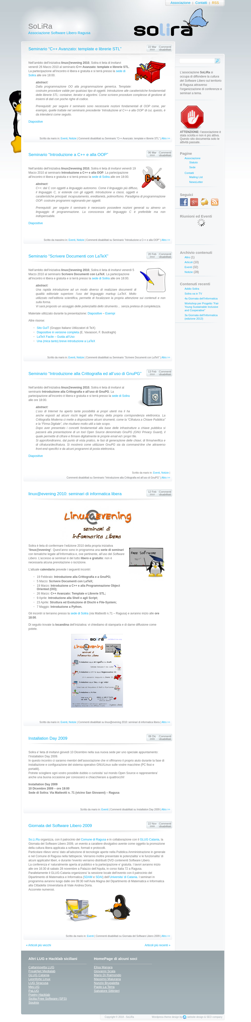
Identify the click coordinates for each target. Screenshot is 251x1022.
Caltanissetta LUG (41, 967)
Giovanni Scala (104, 971)
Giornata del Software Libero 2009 (60, 825)
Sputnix (33, 1002)
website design (195, 1017)
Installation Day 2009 (47, 738)
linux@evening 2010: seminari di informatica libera (75, 494)
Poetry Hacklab (39, 994)
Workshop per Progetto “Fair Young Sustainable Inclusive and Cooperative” (202, 307)
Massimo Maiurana (107, 979)
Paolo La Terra (104, 987)
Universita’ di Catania (123, 877)
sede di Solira (101, 177)
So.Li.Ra (34, 839)
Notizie (72, 138)
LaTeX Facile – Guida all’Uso (56, 336)
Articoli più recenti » (157, 945)
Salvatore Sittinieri (107, 991)
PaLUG (33, 991)
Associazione (180, 3)
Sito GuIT (43, 328)
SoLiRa (40, 26)
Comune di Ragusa (93, 839)
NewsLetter (196, 182)
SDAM (88, 877)
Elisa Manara (103, 967)
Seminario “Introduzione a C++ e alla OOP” (68, 154)
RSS (215, 3)
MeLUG (33, 987)
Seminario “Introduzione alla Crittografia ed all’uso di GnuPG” (84, 373)
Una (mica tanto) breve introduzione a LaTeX (66, 341)
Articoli (189, 262)
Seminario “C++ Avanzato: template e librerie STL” (75, 49)
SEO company (214, 1017)
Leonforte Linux (39, 979)
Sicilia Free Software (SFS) (47, 998)
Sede (192, 167)
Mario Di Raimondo (107, 975)
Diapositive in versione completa (58, 332)
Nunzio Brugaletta (106, 983)
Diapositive (35, 121)
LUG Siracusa (38, 983)
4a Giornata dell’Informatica (201, 298)
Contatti (201, 3)
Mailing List (196, 177)
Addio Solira (192, 288)
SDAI (99, 877)
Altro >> (166, 138)
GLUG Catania (149, 839)
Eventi (64, 138)
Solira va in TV (193, 293)
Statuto (193, 162)
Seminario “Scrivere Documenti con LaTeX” (68, 256)
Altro (187, 257)
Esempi (110, 313)
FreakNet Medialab (41, 971)
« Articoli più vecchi (38, 945)
